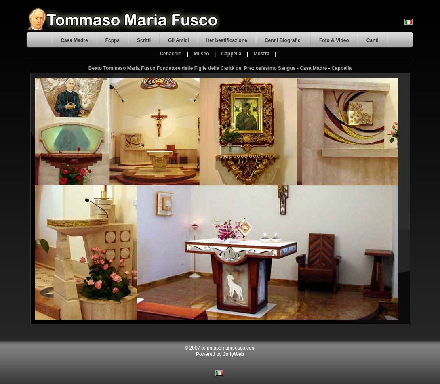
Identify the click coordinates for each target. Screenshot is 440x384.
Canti (372, 40)
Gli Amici (178, 40)
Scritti (144, 40)
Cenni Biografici (283, 40)
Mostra (261, 54)
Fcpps (112, 40)
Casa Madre (74, 40)
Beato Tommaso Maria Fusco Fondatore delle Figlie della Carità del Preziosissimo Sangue (192, 68)
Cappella (231, 54)
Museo (201, 54)
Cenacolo (170, 54)
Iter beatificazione (226, 40)
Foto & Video (334, 40)
